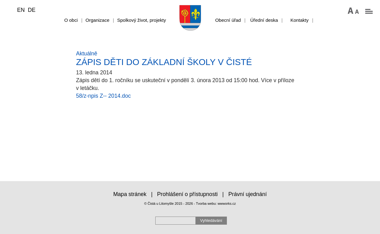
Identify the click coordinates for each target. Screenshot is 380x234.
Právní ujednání (247, 194)
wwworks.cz (227, 203)
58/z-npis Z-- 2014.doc (103, 96)
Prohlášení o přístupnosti (187, 194)
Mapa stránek (130, 194)
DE (31, 10)
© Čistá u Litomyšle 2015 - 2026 (168, 203)
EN (21, 10)
